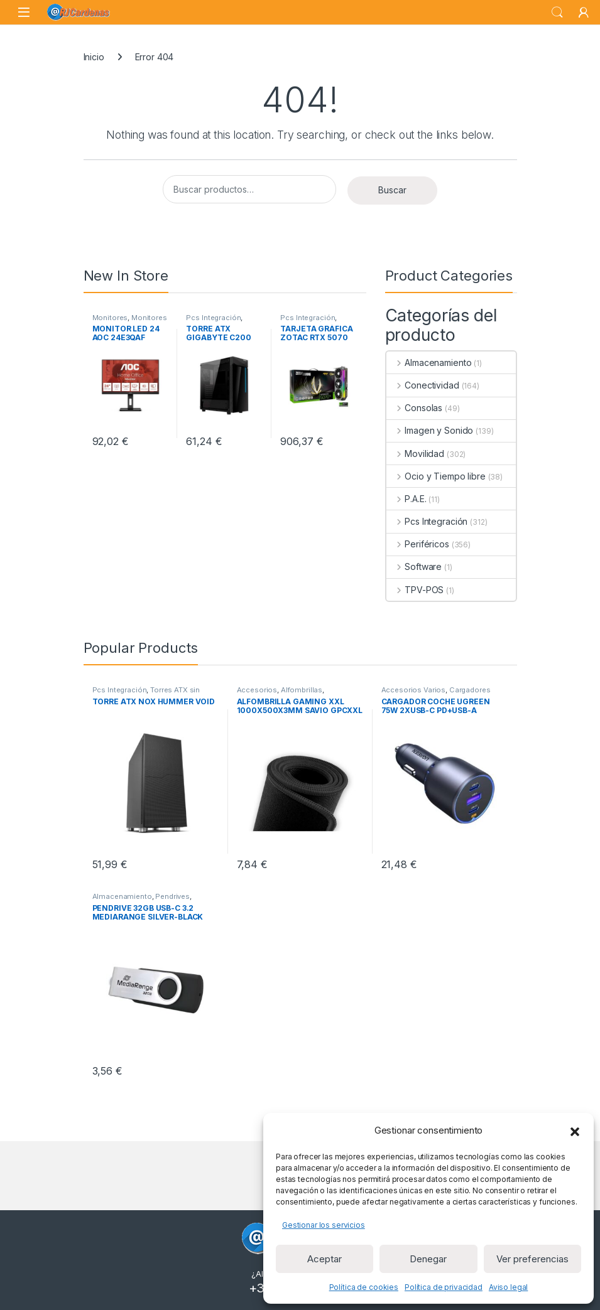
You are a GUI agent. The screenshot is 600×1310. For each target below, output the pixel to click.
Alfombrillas (301, 689)
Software (414, 566)
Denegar (428, 1259)
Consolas (414, 407)
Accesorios (257, 689)
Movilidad (415, 453)
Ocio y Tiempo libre (436, 476)
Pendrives (172, 896)
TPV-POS (415, 589)
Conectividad (422, 385)
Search (557, 12)
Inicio (94, 56)
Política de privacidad (444, 1287)
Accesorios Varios (413, 689)
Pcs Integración (213, 317)
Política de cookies (363, 1287)
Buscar (392, 190)
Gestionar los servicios (323, 1225)
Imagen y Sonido (430, 430)
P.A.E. (406, 498)
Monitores (110, 317)
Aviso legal (508, 1287)
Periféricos (417, 544)
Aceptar (324, 1259)
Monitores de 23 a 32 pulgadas (129, 321)
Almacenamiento (429, 362)
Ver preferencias (532, 1259)
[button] (575, 1130)
